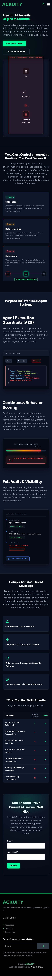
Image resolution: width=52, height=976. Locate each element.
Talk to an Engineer (16, 51)
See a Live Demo (14, 43)
